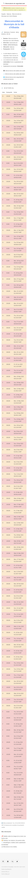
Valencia (9, 14)
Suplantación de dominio (9, 66)
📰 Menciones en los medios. (9, 846)
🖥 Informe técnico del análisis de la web (14, 70)
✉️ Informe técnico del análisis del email (14, 74)
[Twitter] (9, 83)
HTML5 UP (7, 874)
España (3, 14)
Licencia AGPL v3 (5, 871)
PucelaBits (11, 866)
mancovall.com (13, 42)
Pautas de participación (6, 869)
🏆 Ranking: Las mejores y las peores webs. (13, 840)
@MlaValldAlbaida (13, 44)
